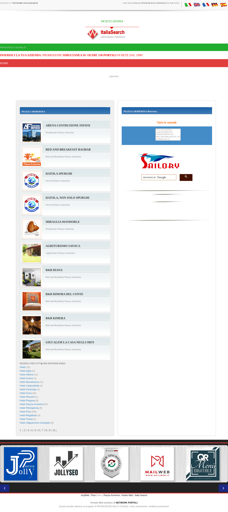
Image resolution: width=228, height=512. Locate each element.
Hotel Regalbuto (28, 415)
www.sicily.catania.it (13, 47)
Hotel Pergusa (27, 400)
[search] (157, 177)
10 (53, 430)
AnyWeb (85, 495)
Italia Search (141, 495)
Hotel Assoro (27, 378)
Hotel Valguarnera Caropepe (35, 422)
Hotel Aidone (27, 374)
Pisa (93, 495)
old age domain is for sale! (151, 3)
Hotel (23, 367)
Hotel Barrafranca (29, 382)
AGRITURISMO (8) (168, 132)
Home (4, 63)
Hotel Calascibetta (29, 385)
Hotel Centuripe (28, 389)
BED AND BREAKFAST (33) (168, 137)
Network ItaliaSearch (25, 3)
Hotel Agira (26, 370)
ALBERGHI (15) (168, 139)
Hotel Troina (26, 419)
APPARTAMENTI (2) (168, 134)
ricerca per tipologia (168, 130)
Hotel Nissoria (27, 396)
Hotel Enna (26, 393)
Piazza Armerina (112, 495)
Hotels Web (127, 495)
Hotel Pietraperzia (29, 408)
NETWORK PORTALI (127, 502)
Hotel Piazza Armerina (32, 404)
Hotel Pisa (25, 411)
